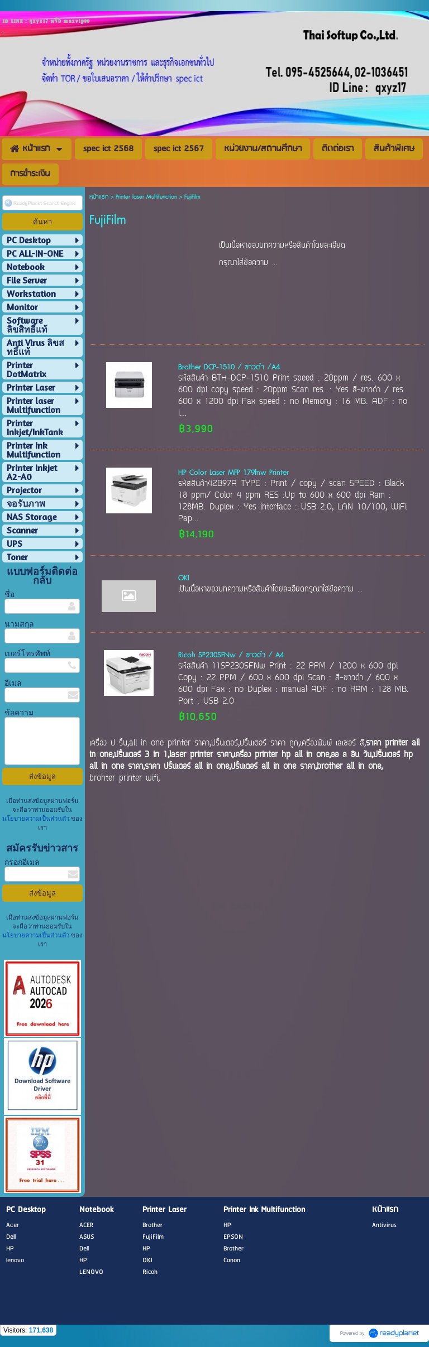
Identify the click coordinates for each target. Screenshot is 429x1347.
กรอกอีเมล (22, 862)
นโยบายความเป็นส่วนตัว (36, 818)
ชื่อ (9, 594)
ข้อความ (19, 712)
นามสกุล (19, 623)
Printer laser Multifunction (146, 197)
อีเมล (13, 682)
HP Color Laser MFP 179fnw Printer (233, 472)
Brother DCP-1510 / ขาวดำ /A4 (229, 367)
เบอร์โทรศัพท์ (27, 653)
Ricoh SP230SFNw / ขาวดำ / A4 (231, 655)
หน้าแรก (98, 197)
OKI (183, 578)
